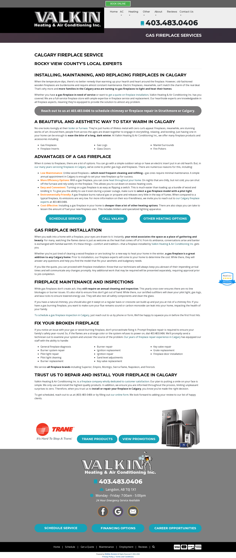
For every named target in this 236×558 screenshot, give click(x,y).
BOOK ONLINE (118, 3)
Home (114, 11)
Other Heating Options (165, 219)
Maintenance (106, 547)
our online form (120, 395)
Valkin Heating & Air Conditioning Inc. (173, 244)
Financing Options (118, 528)
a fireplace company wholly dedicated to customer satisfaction (114, 381)
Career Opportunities (175, 528)
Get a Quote (87, 547)
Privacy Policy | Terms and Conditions (118, 557)
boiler (71, 128)
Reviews (172, 11)
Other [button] (146, 11)
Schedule (70, 547)
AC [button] (122, 11)
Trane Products (97, 439)
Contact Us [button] (186, 11)
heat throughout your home (125, 180)
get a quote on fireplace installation (129, 94)
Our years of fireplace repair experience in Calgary (152, 337)
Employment (127, 547)
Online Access (111, 554)
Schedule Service (65, 219)
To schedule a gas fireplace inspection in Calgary (61, 315)
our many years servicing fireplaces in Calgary (60, 167)
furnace (83, 128)
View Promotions (139, 441)
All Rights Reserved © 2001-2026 (128, 554)
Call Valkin (112, 219)
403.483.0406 (172, 22)
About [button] (158, 11)
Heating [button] (133, 11)
